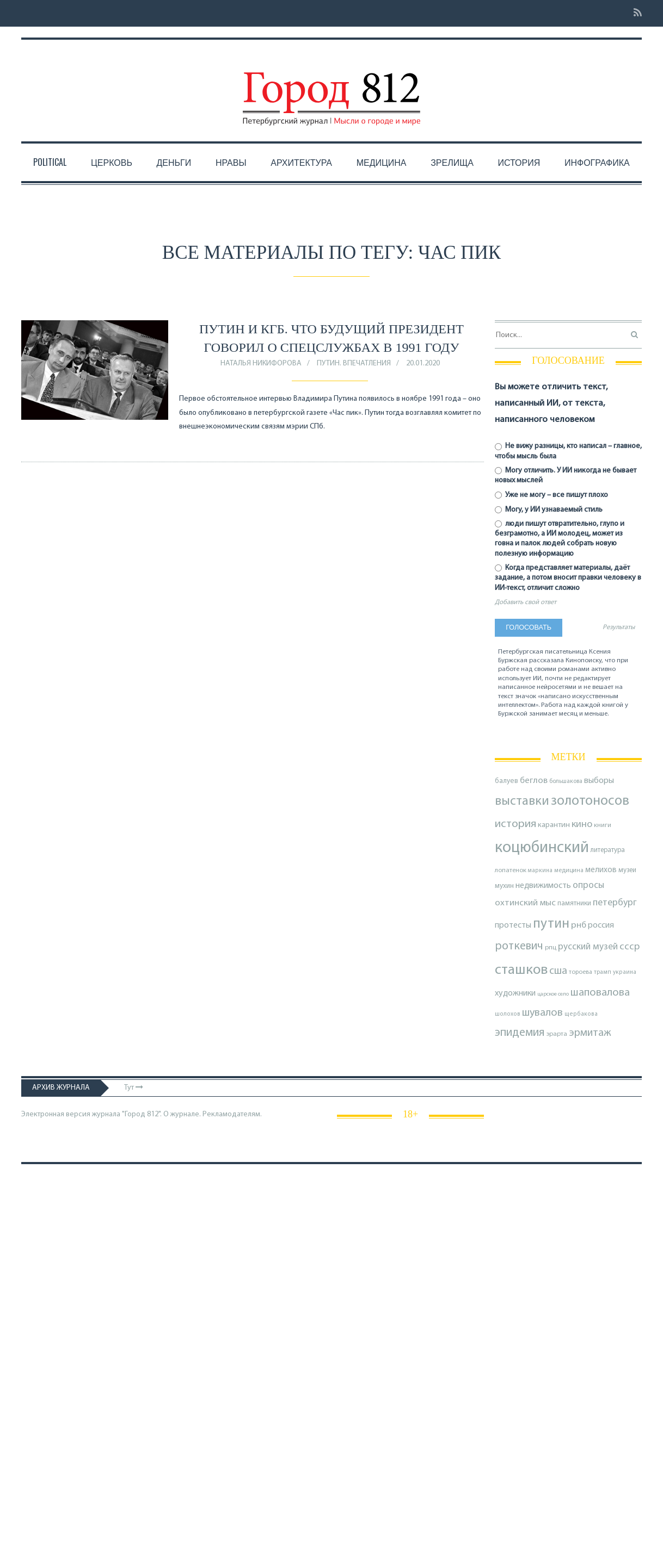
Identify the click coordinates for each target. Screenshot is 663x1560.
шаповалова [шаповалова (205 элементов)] (600, 992)
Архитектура (301, 162)
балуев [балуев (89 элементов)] (506, 781)
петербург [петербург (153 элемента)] (615, 903)
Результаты (619, 627)
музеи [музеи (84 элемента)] (627, 870)
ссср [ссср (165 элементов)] (629, 947)
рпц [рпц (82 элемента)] (550, 947)
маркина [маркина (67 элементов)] (540, 871)
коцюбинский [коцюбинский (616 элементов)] (542, 848)
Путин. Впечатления (354, 363)
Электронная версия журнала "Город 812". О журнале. (111, 1114)
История (519, 162)
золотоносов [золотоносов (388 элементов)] (590, 801)
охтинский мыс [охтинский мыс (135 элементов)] (525, 903)
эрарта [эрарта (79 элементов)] (557, 1034)
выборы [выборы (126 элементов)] (599, 780)
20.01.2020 (423, 363)
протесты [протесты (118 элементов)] (513, 925)
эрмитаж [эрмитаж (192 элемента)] (590, 1033)
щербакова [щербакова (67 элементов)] (581, 1014)
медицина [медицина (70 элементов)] (569, 870)
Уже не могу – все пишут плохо (551, 495)
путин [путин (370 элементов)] (551, 924)
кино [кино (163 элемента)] (582, 824)
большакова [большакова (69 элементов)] (565, 781)
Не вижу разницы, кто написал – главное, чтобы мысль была (568, 451)
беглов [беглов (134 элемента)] (534, 780)
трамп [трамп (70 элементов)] (602, 972)
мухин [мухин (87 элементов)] (504, 886)
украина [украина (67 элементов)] (624, 972)
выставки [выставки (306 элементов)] (522, 801)
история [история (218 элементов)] (515, 824)
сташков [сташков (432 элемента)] (521, 970)
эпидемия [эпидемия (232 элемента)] (520, 1033)
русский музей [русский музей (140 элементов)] (588, 947)
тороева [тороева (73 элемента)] (580, 972)
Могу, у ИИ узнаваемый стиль (549, 510)
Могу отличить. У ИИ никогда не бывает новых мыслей (565, 475)
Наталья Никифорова (261, 363)
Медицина (382, 162)
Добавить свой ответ (525, 602)
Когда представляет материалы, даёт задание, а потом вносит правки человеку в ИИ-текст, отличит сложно (568, 578)
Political (49, 162)
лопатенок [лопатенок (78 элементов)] (510, 870)
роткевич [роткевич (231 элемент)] (519, 946)
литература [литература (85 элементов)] (608, 850)
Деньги (174, 162)
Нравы (231, 162)
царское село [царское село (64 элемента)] (553, 994)
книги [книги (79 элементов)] (602, 825)
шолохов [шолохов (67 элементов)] (507, 1014)
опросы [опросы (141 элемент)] (588, 885)
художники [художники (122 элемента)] (515, 993)
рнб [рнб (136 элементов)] (578, 925)
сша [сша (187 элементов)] (558, 971)
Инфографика (597, 162)
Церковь (111, 162)
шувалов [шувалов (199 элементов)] (542, 1013)
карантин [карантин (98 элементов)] (554, 825)
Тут (133, 1088)
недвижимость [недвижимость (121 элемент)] (543, 885)
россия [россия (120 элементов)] (601, 925)
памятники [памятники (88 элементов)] (574, 903)
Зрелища (452, 162)
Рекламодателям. (232, 1114)
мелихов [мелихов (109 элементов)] (601, 870)
